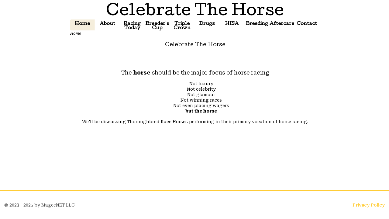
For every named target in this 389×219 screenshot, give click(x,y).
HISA (232, 24)
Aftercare (282, 24)
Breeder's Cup (157, 26)
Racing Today (132, 26)
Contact (307, 24)
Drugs (207, 24)
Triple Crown (182, 26)
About (107, 24)
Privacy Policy (369, 205)
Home (82, 24)
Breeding (257, 24)
